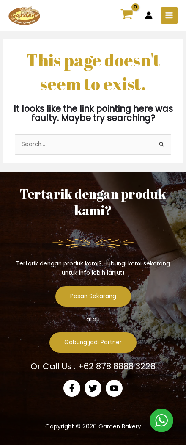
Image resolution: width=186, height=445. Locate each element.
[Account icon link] (149, 15)
